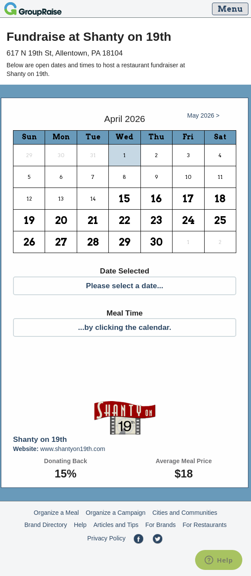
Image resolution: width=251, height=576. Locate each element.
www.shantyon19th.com (59, 448)
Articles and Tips (115, 524)
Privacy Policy (106, 538)
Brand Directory (45, 524)
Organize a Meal (56, 512)
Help (80, 524)
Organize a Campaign (116, 512)
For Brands (160, 524)
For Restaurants (205, 524)
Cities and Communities (184, 512)
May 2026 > (203, 115)
